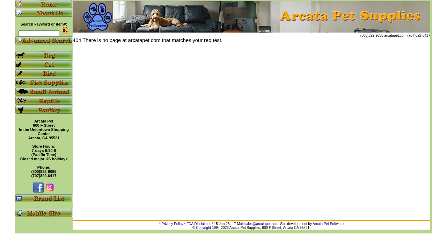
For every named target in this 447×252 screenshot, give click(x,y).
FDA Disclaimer (198, 224)
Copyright (203, 228)
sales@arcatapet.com (261, 224)
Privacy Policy (172, 224)
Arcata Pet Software (328, 224)
